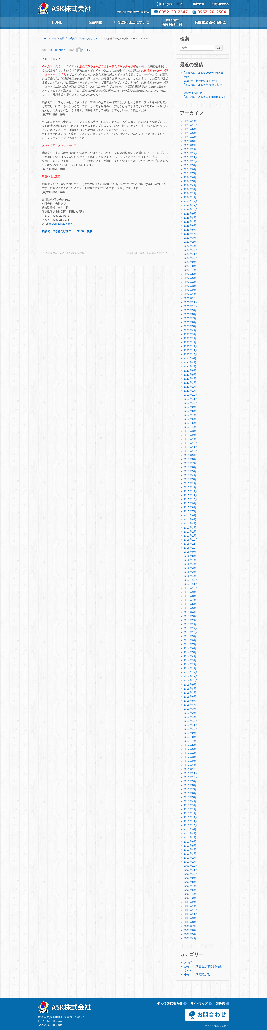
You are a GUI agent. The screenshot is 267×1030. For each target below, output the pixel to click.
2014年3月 (190, 660)
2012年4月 (190, 753)
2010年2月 (190, 857)
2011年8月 (190, 785)
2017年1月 (190, 535)
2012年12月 (191, 720)
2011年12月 (191, 769)
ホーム (45, 38)
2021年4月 (190, 330)
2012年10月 (191, 728)
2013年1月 (190, 716)
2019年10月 (191, 402)
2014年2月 (190, 664)
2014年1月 (190, 668)
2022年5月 (190, 277)
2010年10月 (191, 825)
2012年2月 (190, 761)
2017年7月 (190, 511)
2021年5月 (190, 326)
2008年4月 (190, 938)
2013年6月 (190, 696)
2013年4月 (190, 704)
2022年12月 (191, 249)
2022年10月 (191, 257)
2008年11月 (191, 914)
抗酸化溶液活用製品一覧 (172, 22)
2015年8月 (190, 596)
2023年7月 (190, 221)
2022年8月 (190, 265)
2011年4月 (190, 801)
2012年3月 (190, 757)
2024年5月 (190, 181)
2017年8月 (190, 507)
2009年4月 (190, 893)
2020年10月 (191, 354)
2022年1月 (190, 294)
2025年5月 (190, 133)
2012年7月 (190, 740)
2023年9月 (190, 213)
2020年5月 (190, 374)
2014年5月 (190, 652)
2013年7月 (190, 692)
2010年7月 (190, 837)
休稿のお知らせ (193, 92)
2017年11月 (191, 495)
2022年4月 (190, 282)
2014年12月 (191, 628)
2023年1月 (190, 245)
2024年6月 (190, 177)
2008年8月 (190, 922)
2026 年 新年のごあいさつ (200, 80)
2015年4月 (190, 612)
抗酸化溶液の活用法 (210, 22)
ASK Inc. (83, 50)
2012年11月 (191, 724)
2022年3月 (190, 286)
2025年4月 (190, 137)
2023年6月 (190, 225)
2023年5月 (190, 229)
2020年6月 (190, 370)
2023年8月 (190, 217)
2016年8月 (190, 555)
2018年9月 (190, 455)
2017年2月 (190, 531)
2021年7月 (190, 318)
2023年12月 (191, 201)
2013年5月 (190, 700)
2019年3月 (190, 430)
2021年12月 (191, 298)
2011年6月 (190, 793)
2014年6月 (190, 648)
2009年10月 (191, 873)
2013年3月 (190, 708)
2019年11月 (191, 398)
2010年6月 (190, 841)
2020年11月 (191, 350)
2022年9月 (190, 261)
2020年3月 (190, 382)
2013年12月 (191, 672)
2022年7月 (190, 269)
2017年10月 (191, 499)
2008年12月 (191, 910)
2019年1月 (190, 439)
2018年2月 (190, 483)
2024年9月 (190, 165)
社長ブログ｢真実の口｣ (197, 974)
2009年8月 (190, 881)
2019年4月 (190, 426)
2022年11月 (191, 253)
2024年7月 (190, 173)
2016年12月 (191, 539)
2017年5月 (190, 519)
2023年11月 (191, 205)
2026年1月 (190, 120)
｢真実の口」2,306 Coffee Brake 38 (204, 96)
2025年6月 (190, 129)
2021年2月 (190, 338)
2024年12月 (191, 153)
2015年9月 (190, 592)
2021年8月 (190, 314)
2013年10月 (191, 680)
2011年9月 (190, 781)
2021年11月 (191, 302)
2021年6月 (190, 322)
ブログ (54, 38)
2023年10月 (191, 209)
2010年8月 (190, 833)
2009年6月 (190, 889)
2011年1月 (190, 813)
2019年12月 (191, 394)
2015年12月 (191, 579)
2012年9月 (190, 732)
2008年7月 (190, 926)
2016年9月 (190, 551)
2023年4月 (190, 233)
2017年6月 (190, 515)
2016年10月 (191, 547)
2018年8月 (190, 459)
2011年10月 (191, 777)
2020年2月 (190, 386)
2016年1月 (190, 575)
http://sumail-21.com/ (59, 223)
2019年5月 (190, 422)
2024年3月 (190, 189)
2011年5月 (190, 797)
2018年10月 (191, 451)
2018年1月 (190, 487)
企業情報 (95, 22)
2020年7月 (190, 366)
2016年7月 (190, 559)
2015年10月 (191, 587)
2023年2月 (190, 241)
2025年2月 (190, 145)
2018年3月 (190, 479)
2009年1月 (190, 906)
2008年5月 (190, 934)
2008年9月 (190, 918)
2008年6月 (190, 930)
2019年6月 (190, 418)
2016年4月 (190, 563)
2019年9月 (190, 406)
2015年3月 (190, 616)
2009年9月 (190, 877)
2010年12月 (191, 817)
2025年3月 (190, 141)
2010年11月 (191, 821)
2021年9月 (190, 310)
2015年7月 (190, 600)
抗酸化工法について (133, 22)
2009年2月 (190, 901)
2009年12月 (191, 865)
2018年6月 (190, 467)
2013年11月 (191, 676)
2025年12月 (191, 125)
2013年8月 (190, 688)
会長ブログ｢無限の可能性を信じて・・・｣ (81, 38)
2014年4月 (190, 656)
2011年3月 (190, 805)
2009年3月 (190, 897)
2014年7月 (190, 644)
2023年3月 (190, 237)
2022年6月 (190, 273)
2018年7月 (190, 463)
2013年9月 (190, 684)
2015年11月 (191, 583)
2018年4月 (190, 475)
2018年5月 (190, 471)
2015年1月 (190, 624)
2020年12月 (191, 346)
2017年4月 (190, 523)
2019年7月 (190, 414)
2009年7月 (190, 885)
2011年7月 (190, 789)
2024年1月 (190, 197)
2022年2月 (190, 290)
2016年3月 (190, 567)
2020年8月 (190, 362)
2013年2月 (190, 712)
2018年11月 (191, 447)
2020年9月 (190, 358)
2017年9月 (190, 503)
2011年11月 (191, 773)
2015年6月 (190, 604)
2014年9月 (190, 636)
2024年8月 (190, 169)
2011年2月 (190, 809)
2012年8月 (190, 736)
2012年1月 (190, 765)
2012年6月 (190, 744)
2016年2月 (190, 571)
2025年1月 (190, 149)
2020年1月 (190, 390)
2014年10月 (191, 632)
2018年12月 (191, 443)
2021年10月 (191, 306)
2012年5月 (190, 749)
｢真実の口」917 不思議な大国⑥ (65, 252)
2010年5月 (190, 845)
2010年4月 (190, 849)
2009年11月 (191, 869)
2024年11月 (191, 157)
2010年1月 (190, 861)
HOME (57, 22)
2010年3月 (190, 853)
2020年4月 (190, 378)
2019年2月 (190, 434)
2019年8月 (190, 410)
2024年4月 (190, 185)
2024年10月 (191, 161)
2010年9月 (190, 829)
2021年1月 (190, 342)
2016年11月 (191, 543)
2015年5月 (190, 608)
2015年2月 (190, 620)
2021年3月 (190, 334)
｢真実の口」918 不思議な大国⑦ (145, 252)
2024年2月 (190, 193)
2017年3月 (190, 527)
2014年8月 (190, 640)
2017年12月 (191, 491)
